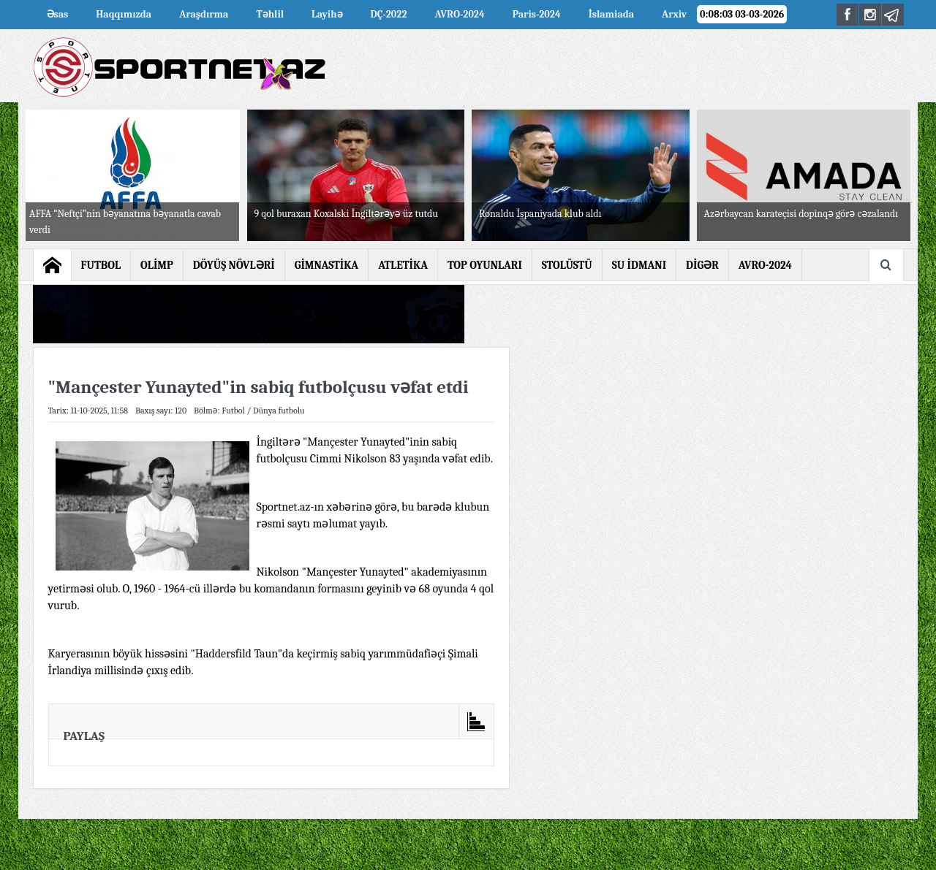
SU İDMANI (639, 265)
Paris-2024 (537, 14)
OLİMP (156, 265)
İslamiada (611, 14)
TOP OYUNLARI (485, 265)
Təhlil (270, 14)
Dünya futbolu (279, 410)
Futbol (233, 410)
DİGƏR (702, 265)
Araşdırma (203, 14)
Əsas (58, 14)
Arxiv (674, 14)
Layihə (327, 14)
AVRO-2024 (460, 14)
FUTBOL (101, 265)
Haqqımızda (123, 14)
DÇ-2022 (389, 14)
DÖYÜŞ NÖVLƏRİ (234, 265)
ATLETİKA (403, 265)
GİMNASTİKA (327, 265)
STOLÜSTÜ (567, 265)
